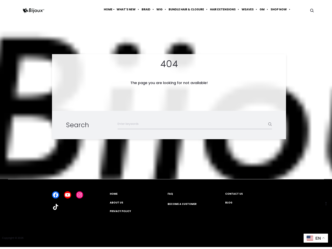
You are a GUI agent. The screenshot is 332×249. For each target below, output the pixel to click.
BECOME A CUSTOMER (182, 204)
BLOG (228, 202)
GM (264, 9)
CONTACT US (234, 193)
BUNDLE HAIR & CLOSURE (188, 9)
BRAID (148, 9)
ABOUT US (116, 202)
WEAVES (250, 9)
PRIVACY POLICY (120, 211)
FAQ (170, 193)
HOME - (109, 9)
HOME (114, 193)
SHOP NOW (281, 9)
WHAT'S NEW (128, 9)
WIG (161, 9)
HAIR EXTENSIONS (225, 9)
